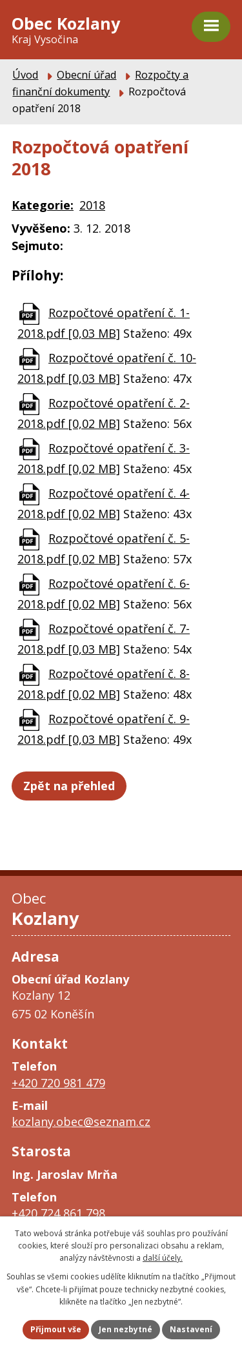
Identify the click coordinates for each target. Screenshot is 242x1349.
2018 (92, 205)
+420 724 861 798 (58, 1213)
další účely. (163, 1257)
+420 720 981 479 (58, 1083)
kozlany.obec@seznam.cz (81, 1121)
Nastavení (191, 1329)
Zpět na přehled (69, 785)
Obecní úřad (86, 75)
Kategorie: (43, 205)
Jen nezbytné (125, 1329)
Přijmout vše (55, 1329)
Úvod (25, 75)
